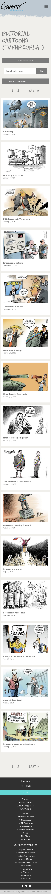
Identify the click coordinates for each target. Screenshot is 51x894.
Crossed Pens (25, 859)
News (25, 832)
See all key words (18, 81)
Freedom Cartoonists (25, 855)
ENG (28, 786)
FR (22, 786)
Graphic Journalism (25, 852)
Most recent (26, 819)
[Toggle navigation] (46, 6)
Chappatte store (25, 849)
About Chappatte (25, 805)
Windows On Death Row (26, 862)
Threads (27, 878)
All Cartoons (27, 823)
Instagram (27, 868)
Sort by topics (25, 60)
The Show (25, 836)
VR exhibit (25, 839)
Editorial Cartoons (25, 816)
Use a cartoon (25, 802)
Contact (25, 799)
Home (25, 813)
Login (25, 792)
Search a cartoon (27, 829)
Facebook (26, 875)
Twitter (26, 872)
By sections (26, 826)
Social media (25, 865)
